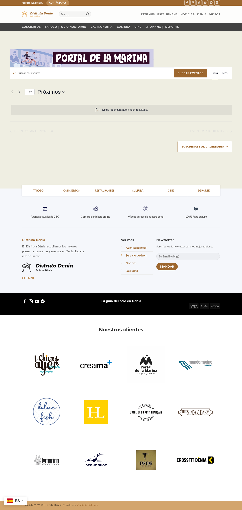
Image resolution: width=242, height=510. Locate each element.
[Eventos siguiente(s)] (19, 92)
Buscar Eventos (190, 73)
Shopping (153, 27)
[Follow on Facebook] (187, 2)
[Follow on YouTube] (205, 2)
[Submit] (87, 14)
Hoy (30, 91)
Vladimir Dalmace (87, 505)
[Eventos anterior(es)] (12, 92)
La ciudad (132, 270)
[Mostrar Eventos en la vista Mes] (225, 73)
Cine (137, 27)
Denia (201, 14)
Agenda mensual (136, 247)
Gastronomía (102, 27)
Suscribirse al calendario (203, 146)
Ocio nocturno (73, 27)
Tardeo (51, 27)
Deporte (172, 27)
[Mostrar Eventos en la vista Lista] (215, 73)
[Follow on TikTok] (199, 2)
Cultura (123, 27)
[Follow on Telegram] (211, 2)
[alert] (121, 110)
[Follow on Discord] (217, 2)
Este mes (148, 14)
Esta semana (167, 14)
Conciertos (31, 27)
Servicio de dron (136, 255)
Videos (214, 14)
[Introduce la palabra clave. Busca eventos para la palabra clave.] (92, 73)
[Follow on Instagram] (193, 2)
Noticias (188, 14)
